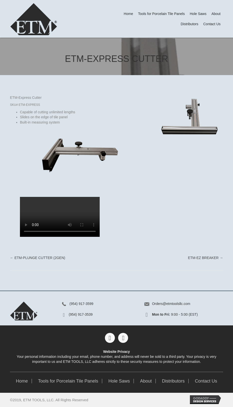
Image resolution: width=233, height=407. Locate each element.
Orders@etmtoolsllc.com (171, 304)
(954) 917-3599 (81, 304)
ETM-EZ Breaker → (205, 258)
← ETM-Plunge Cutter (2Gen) (37, 258)
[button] (110, 338)
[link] (128, 14)
